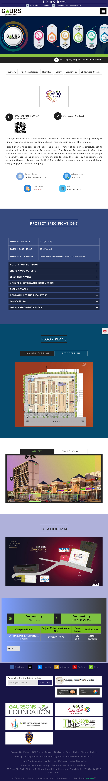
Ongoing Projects (72, 60)
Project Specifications (29, 72)
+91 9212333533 (81, 620)
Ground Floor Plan (37, 353)
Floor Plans (47, 72)
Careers (48, 752)
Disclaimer (59, 752)
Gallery (59, 72)
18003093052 (75, 5)
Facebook (17, 667)
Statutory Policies (89, 752)
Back (13, 648)
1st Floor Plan (71, 353)
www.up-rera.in (21, 119)
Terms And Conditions (32, 761)
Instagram (61, 667)
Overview (11, 72)
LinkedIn (44, 667)
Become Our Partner (20, 752)
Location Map (71, 72)
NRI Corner (37, 752)
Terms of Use (87, 757)
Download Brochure (90, 72)
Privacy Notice (31, 757)
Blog (93, 667)
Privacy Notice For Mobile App (35, 765)
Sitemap (18, 757)
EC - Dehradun (61, 761)
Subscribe (45, 683)
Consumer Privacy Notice (52, 757)
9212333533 (44, 5)
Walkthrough (71, 451)
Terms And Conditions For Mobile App (69, 765)
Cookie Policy (72, 757)
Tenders (47, 761)
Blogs (63, 1)
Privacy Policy (72, 752)
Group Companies (78, 761)
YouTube (79, 667)
